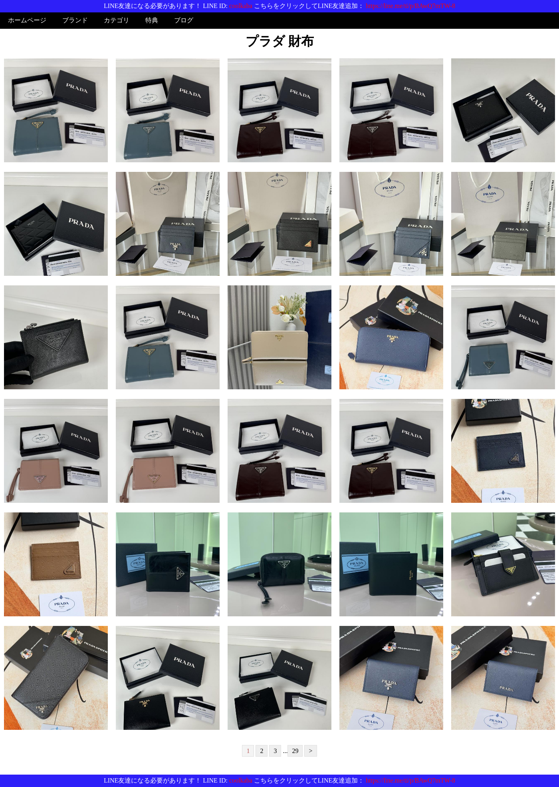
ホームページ (27, 20)
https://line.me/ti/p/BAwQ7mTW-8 (410, 5)
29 (295, 750)
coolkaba (240, 5)
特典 (151, 20)
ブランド (75, 20)
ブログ (183, 20)
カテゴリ (116, 20)
